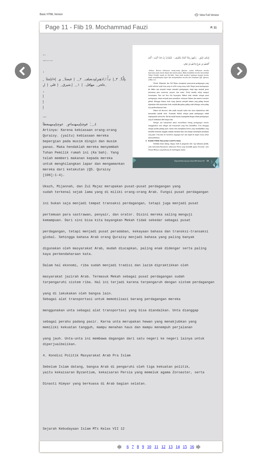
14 (178, 446)
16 (192, 446)
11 (156, 446)
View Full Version (209, 15)
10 (149, 446)
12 (163, 446)
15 (185, 446)
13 (170, 446)
